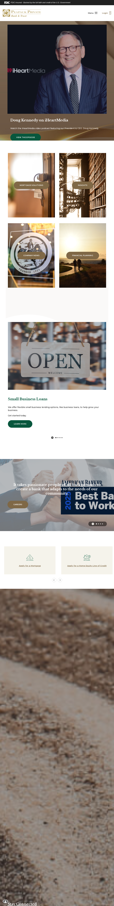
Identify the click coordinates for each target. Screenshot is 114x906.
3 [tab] (100, 523)
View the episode (28, 133)
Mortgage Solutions (31, 185)
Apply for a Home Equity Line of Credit (85, 566)
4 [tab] (102, 523)
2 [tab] (98, 523)
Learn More (23, 424)
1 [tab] (55, 437)
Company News (31, 255)
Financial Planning (82, 255)
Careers (20, 504)
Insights (82, 185)
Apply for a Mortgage (29, 566)
